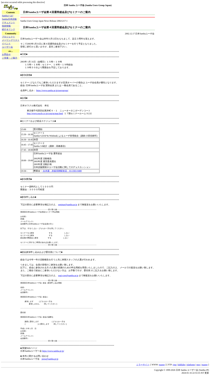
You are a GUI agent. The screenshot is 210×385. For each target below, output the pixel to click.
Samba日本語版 (9, 19)
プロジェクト (8, 37)
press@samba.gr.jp (50, 368)
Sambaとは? (7, 16)
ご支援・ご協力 (9, 58)
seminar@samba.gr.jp (67, 204)
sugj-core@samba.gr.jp (68, 279)
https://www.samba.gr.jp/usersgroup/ (52, 90)
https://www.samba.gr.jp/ (53, 360)
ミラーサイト (142, 374)
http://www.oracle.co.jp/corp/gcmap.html (45, 113)
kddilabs (181, 374)
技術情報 (6, 26)
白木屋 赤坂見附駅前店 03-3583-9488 (62, 171)
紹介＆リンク (8, 29)
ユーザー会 (7, 47)
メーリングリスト (10, 40)
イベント (6, 43)
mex (198, 374)
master (162, 374)
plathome (191, 374)
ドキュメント (8, 22)
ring (174, 374)
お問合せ (6, 54)
